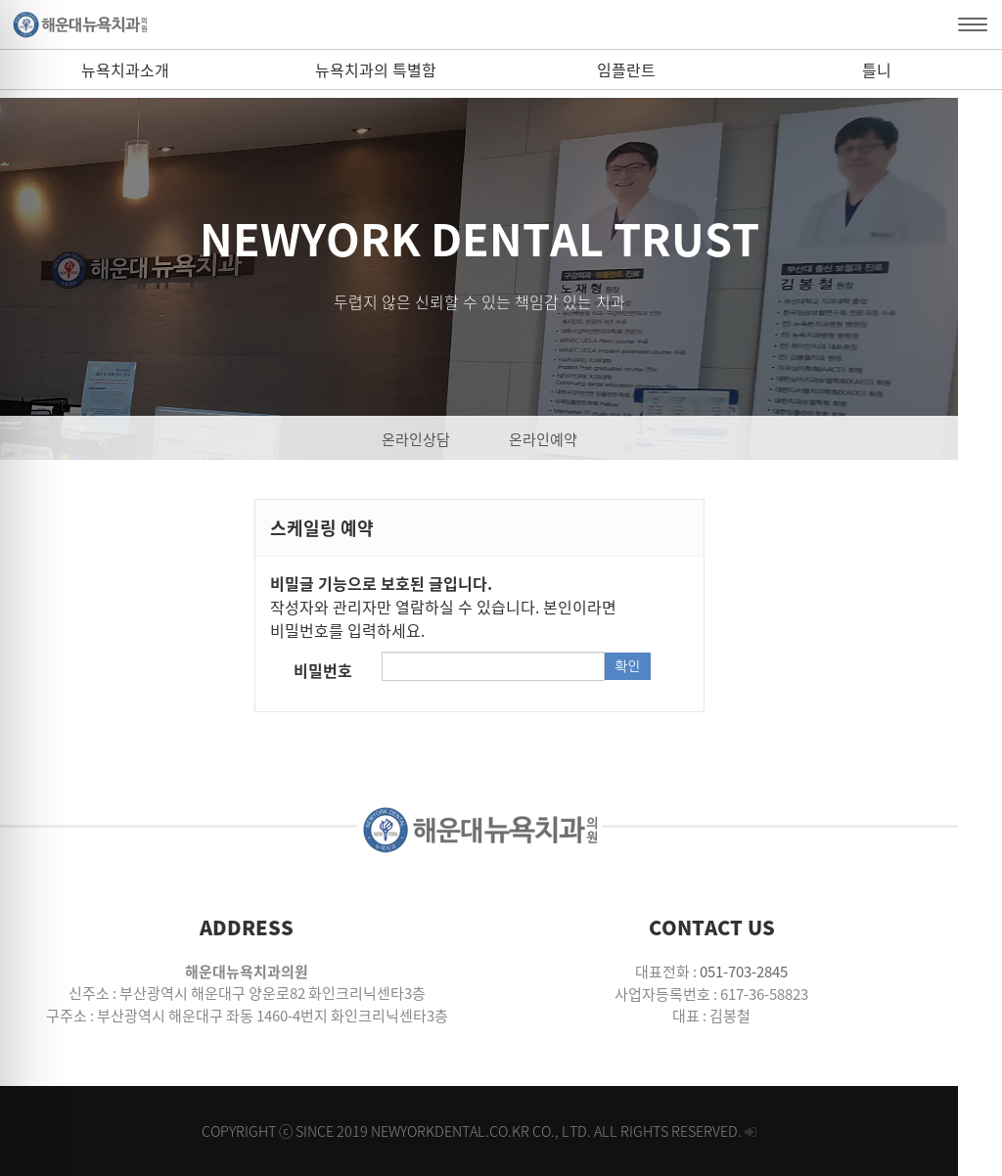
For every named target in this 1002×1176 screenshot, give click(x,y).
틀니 (876, 69)
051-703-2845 (777, 971)
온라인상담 (437, 439)
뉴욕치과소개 (125, 69)
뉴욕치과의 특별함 (375, 69)
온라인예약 (564, 439)
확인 (658, 666)
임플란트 (626, 69)
